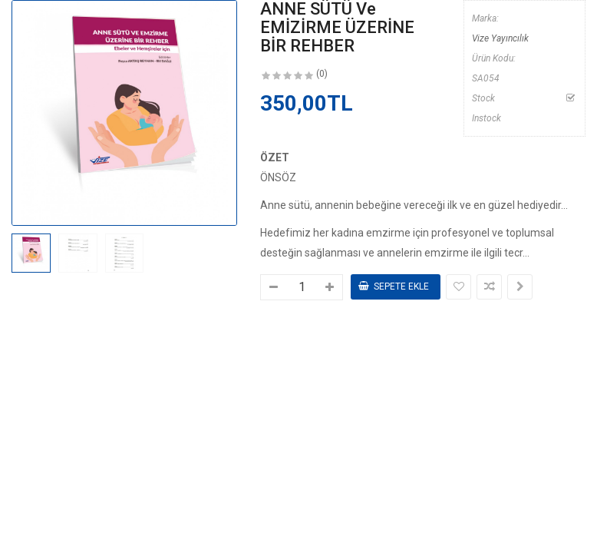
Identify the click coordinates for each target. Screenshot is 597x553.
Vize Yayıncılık (500, 38)
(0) (322, 73)
